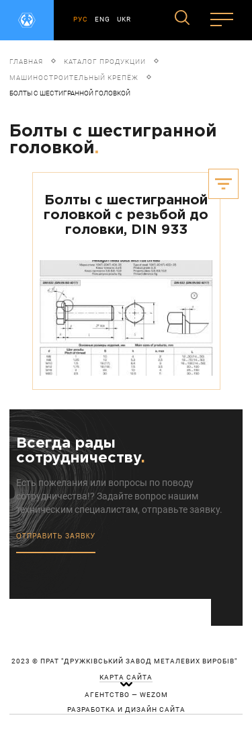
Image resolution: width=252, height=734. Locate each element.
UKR (124, 19)
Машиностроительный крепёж (73, 77)
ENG (102, 19)
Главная (26, 61)
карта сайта (126, 677)
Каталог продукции (105, 61)
